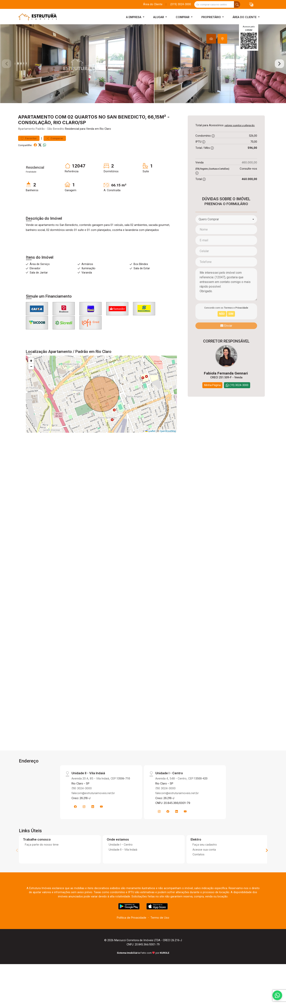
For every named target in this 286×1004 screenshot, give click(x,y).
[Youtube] (101, 824)
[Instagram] (84, 824)
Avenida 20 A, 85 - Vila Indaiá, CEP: (101, 795)
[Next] (266, 867)
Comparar (54, 155)
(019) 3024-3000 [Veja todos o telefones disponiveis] (180, 4)
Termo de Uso (159, 935)
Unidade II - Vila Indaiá (123, 867)
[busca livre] (237, 4)
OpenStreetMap (168, 448)
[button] (251, 4)
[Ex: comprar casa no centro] (214, 4)
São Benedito (55, 146)
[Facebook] (75, 824)
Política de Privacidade (131, 935)
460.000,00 (249, 180)
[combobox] (226, 237)
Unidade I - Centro (121, 862)
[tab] (211, 39)
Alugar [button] (159, 17)
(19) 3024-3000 (82, 805)
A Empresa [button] (134, 17)
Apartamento (26, 146)
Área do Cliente (152, 4)
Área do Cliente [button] (245, 17)
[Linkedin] (93, 824)
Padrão (40, 146)
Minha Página (212, 402)
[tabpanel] (143, 72)
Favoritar (29, 155)
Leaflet (150, 448)
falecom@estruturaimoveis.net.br (93, 810)
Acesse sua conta (204, 867)
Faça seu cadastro (205, 862)
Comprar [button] (183, 17)
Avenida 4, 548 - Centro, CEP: (181, 795)
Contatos (198, 871)
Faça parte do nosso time (42, 862)
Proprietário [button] (211, 17)
